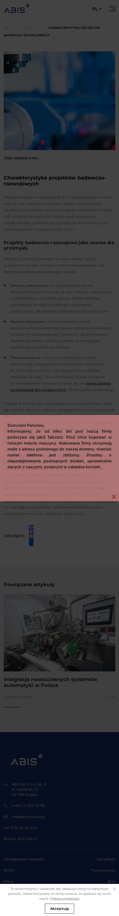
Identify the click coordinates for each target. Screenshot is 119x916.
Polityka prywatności (65, 898)
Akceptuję (59, 908)
